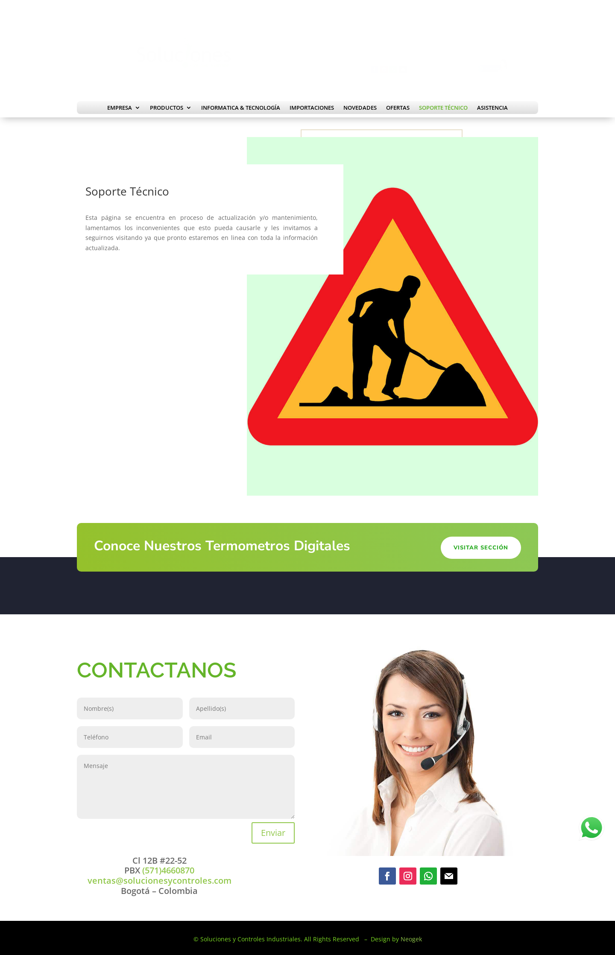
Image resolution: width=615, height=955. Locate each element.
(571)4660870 (167, 870)
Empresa (119, 108)
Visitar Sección (481, 548)
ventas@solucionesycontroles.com (159, 880)
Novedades (360, 108)
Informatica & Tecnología (240, 108)
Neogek (411, 939)
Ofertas (398, 108)
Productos (166, 108)
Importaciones (312, 108)
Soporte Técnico (443, 108)
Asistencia (492, 108)
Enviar (273, 832)
